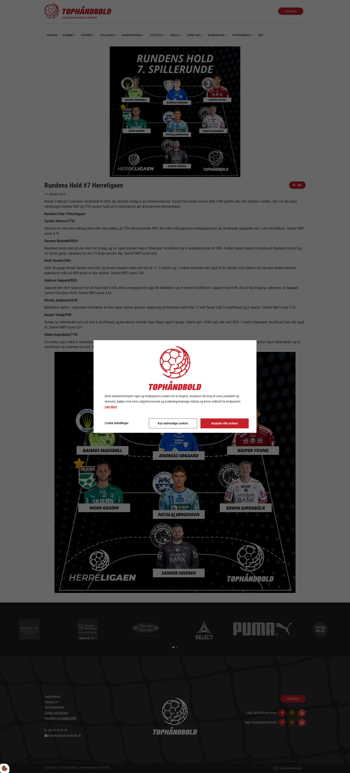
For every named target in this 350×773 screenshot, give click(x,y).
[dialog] (175, 386)
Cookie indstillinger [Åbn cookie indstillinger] (117, 423)
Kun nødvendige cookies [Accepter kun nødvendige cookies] (173, 423)
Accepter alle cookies (224, 423)
